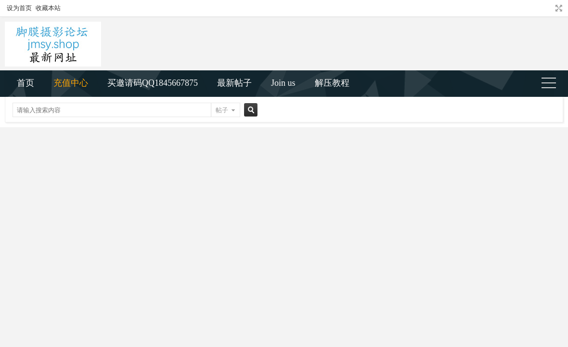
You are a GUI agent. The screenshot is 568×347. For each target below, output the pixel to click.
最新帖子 (234, 83)
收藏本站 (48, 8)
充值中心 (70, 83)
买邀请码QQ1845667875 (152, 83)
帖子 (222, 110)
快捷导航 (552, 84)
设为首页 (19, 8)
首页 (25, 83)
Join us (283, 83)
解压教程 (332, 83)
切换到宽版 (557, 8)
